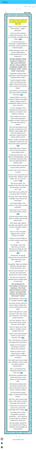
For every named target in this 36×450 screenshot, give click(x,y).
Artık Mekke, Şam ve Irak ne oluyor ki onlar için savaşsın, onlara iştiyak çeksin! (18, 150)
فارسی (33, 6)
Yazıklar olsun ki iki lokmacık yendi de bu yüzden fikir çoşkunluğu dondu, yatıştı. (17, 407)
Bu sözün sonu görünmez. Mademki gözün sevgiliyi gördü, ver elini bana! (18, 279)
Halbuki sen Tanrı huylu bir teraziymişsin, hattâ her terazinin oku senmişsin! (18, 347)
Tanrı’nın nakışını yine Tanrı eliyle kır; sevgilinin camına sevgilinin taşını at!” (18, 329)
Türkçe (29, 6)
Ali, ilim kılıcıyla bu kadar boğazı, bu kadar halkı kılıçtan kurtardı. (18, 394)
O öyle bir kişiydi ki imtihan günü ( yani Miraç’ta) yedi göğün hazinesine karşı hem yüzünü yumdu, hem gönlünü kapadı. (18, 84)
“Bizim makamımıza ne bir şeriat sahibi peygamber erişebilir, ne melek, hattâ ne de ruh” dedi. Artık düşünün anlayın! (18, 120)
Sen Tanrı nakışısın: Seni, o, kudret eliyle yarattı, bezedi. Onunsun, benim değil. (18, 322)
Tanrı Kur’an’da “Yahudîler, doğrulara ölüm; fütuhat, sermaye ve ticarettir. (18, 233)
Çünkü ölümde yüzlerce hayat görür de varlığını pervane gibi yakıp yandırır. (18, 218)
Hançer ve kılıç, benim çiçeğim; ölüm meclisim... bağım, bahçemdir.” (18, 28)
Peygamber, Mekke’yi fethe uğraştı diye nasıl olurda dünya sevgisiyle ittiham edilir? (18, 75)
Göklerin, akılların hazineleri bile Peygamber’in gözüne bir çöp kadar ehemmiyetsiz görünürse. (18, 141)
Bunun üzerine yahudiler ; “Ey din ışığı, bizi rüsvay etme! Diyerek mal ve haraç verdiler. (18, 272)
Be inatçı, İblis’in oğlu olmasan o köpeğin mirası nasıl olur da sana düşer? (18, 198)
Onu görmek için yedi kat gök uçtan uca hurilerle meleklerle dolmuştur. (18, 92)
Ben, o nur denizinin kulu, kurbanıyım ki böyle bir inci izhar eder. (18, 370)
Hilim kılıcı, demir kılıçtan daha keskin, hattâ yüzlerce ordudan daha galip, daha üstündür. (18, 401)
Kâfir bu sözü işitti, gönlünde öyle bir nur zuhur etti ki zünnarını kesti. (18, 335)
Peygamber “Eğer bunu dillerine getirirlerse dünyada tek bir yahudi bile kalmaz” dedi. (18, 266)
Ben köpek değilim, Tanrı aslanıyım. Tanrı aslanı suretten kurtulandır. (18, 205)
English (25, 6)
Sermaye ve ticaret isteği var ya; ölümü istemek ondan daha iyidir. (18, 240)
